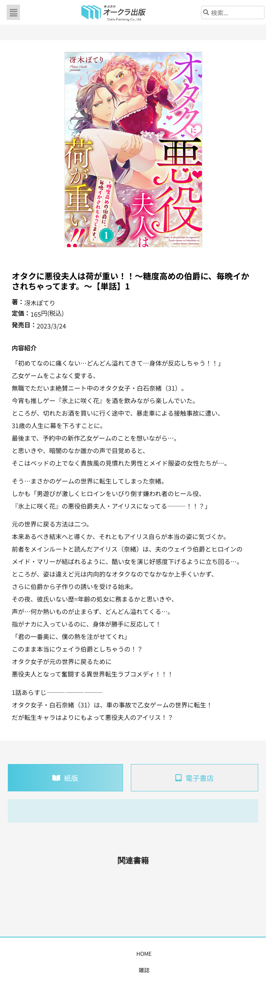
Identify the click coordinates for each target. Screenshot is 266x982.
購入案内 (117, 953)
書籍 (59, 953)
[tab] (65, 777)
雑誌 (41, 953)
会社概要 (202, 953)
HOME (21, 953)
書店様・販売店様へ (159, 953)
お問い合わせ (236, 953)
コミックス (85, 953)
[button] (13, 12)
